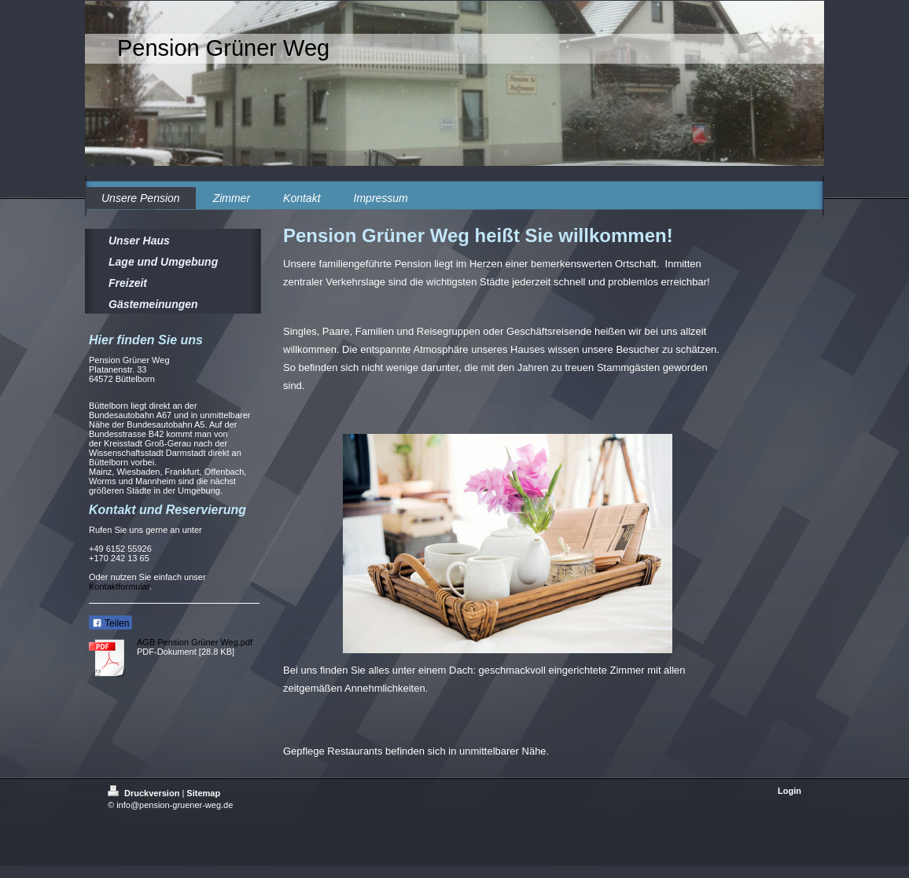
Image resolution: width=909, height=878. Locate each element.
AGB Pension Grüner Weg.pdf (194, 642)
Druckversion (145, 793)
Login (789, 790)
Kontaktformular (119, 586)
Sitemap (203, 793)
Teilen (110, 623)
